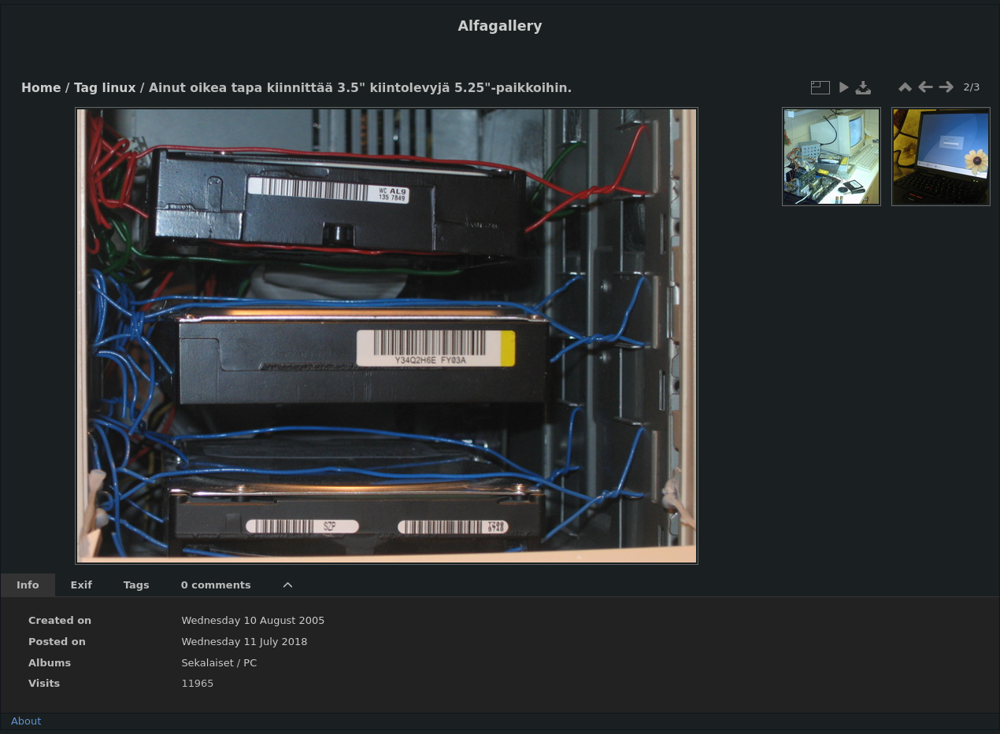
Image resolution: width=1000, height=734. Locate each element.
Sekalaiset (207, 663)
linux (119, 88)
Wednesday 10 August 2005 (252, 620)
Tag (86, 88)
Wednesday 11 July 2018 (244, 641)
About (26, 721)
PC (250, 663)
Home (41, 88)
